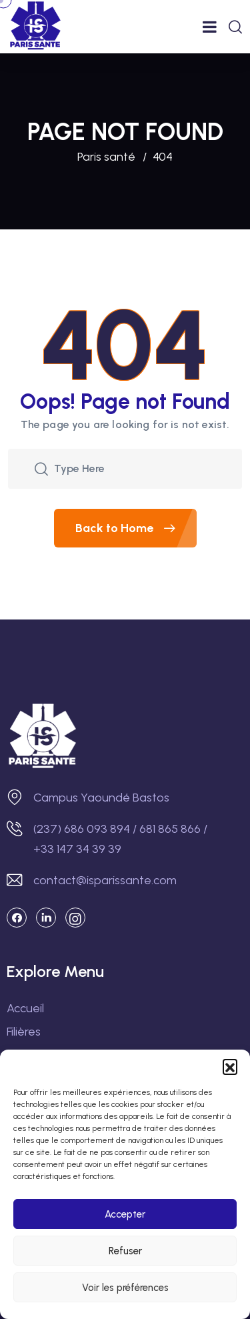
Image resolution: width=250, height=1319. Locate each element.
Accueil (25, 1008)
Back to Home (136, 528)
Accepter (125, 1214)
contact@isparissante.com (105, 880)
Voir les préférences (125, 1288)
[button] (230, 1066)
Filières (24, 1031)
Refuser (125, 1251)
